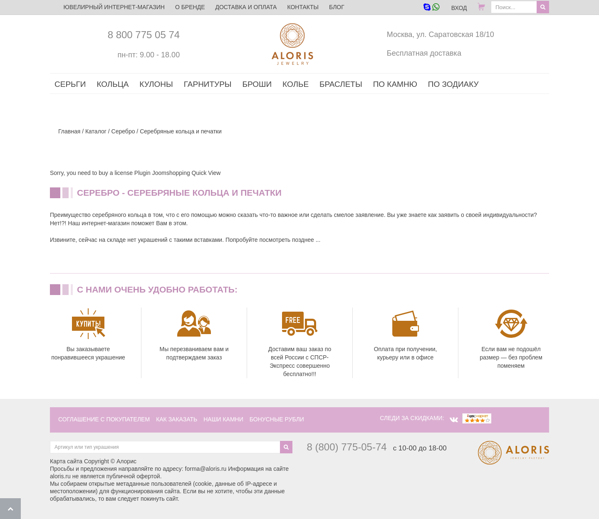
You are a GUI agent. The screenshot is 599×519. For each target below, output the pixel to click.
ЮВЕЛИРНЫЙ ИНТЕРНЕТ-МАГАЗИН (114, 7)
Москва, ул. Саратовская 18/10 (440, 34)
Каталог (95, 131)
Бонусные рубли (277, 419)
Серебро (123, 131)
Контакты (303, 7)
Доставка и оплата (246, 7)
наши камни (223, 419)
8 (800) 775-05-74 (347, 447)
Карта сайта (66, 461)
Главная (69, 131)
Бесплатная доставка (424, 53)
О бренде (190, 7)
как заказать (176, 419)
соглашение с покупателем (104, 419)
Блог (336, 7)
